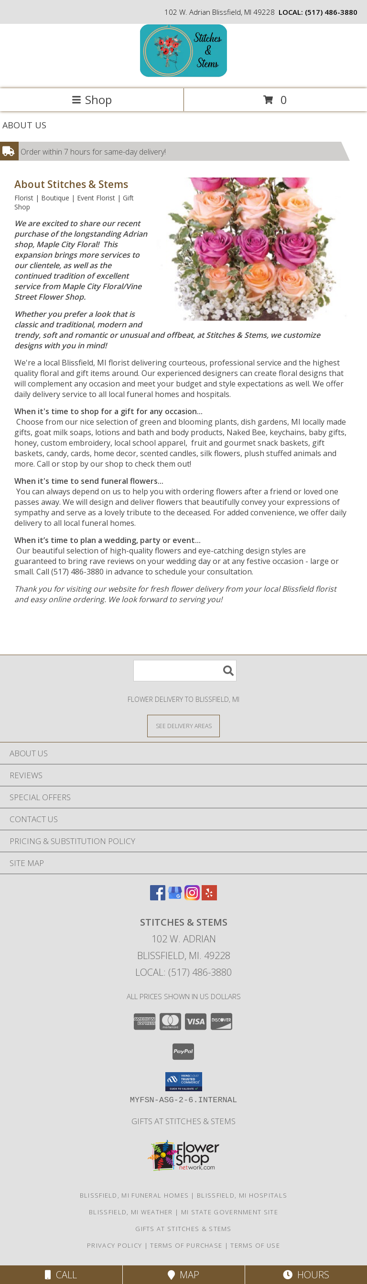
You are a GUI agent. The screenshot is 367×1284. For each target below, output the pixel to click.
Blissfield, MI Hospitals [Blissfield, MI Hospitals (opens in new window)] (242, 1195)
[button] (183, 1081)
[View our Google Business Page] (175, 897)
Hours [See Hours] (306, 1274)
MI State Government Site (229, 1212)
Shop (92, 99)
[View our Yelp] (209, 897)
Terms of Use (255, 1245)
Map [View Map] (183, 1274)
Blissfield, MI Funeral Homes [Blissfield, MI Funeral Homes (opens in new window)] (134, 1195)
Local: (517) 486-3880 (183, 972)
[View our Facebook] (157, 897)
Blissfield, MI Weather (131, 1212)
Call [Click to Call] (61, 1274)
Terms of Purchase (186, 1245)
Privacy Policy (114, 1245)
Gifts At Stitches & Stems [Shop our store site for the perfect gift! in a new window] (183, 1121)
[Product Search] (185, 670)
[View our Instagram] (192, 897)
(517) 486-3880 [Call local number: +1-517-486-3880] (331, 12)
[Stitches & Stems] (183, 74)
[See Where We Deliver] (183, 725)
